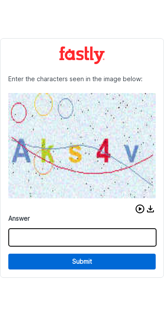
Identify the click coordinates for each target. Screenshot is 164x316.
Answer (19, 218)
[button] (140, 209)
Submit (82, 261)
